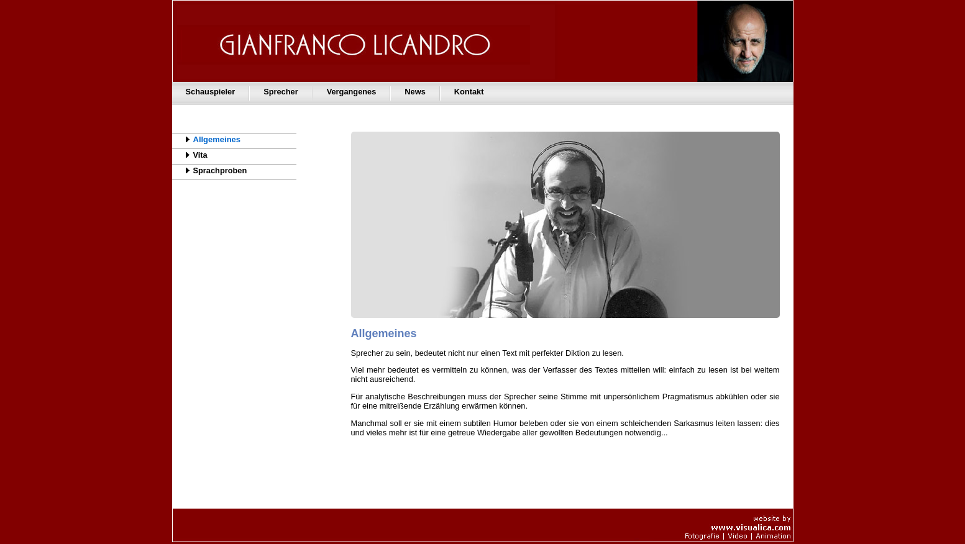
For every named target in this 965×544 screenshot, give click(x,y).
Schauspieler (211, 91)
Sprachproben (209, 170)
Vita (190, 155)
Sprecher (280, 91)
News (415, 91)
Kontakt (469, 91)
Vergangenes (352, 91)
